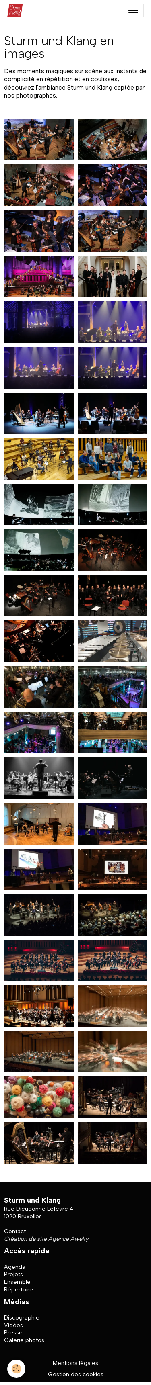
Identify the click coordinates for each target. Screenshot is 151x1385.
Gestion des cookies (75, 1374)
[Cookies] (16, 1369)
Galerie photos (24, 1340)
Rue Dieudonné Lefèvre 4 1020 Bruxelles (38, 1212)
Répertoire (18, 1289)
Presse (13, 1332)
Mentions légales (75, 1363)
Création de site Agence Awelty (46, 1238)
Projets (13, 1274)
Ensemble (17, 1281)
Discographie (21, 1317)
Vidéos (13, 1325)
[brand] (17, 10)
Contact (15, 1231)
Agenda (14, 1266)
